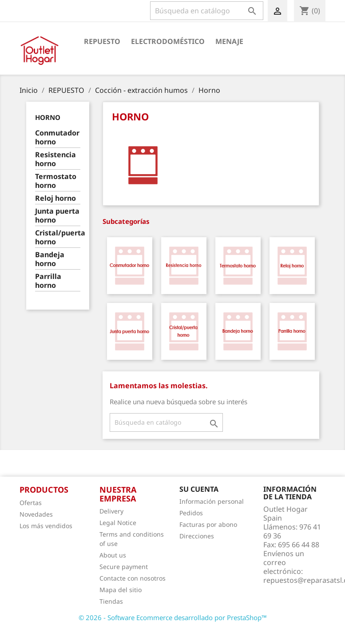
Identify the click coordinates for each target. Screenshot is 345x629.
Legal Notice (117, 522)
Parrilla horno (48, 281)
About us (112, 555)
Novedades (36, 514)
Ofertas (31, 502)
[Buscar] (206, 10)
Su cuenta (198, 489)
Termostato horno (55, 181)
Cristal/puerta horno (58, 237)
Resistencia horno (55, 159)
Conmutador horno (57, 137)
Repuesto (102, 41)
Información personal (211, 501)
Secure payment (123, 566)
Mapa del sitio (120, 589)
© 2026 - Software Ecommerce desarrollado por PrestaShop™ (173, 617)
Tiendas (111, 601)
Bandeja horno (49, 259)
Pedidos (191, 513)
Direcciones (196, 536)
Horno (47, 117)
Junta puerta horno (57, 216)
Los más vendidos (46, 526)
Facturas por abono (208, 524)
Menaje (229, 41)
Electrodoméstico (168, 41)
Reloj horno (55, 198)
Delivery (111, 511)
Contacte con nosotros (132, 578)
